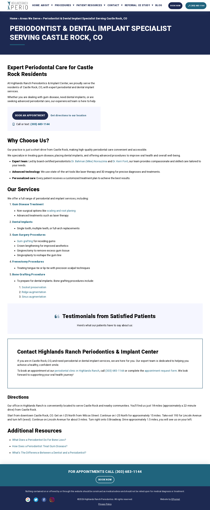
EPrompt (175, 499)
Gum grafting (25, 241)
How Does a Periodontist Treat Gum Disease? (40, 446)
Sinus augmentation (34, 296)
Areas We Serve (30, 18)
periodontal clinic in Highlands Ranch (77, 370)
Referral (131, 5)
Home (36, 5)
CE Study (144, 5)
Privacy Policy (105, 504)
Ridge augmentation (34, 292)
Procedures (63, 5)
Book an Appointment (30, 115)
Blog (158, 5)
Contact (113, 5)
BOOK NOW (105, 479)
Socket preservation (34, 287)
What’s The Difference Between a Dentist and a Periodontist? (49, 452)
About (45, 5)
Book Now (175, 6)
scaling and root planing (61, 210)
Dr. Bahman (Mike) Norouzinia (89, 161)
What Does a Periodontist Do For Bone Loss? (39, 439)
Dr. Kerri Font (120, 161)
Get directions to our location (68, 115)
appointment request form (161, 370)
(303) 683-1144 (114, 370)
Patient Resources (89, 5)
